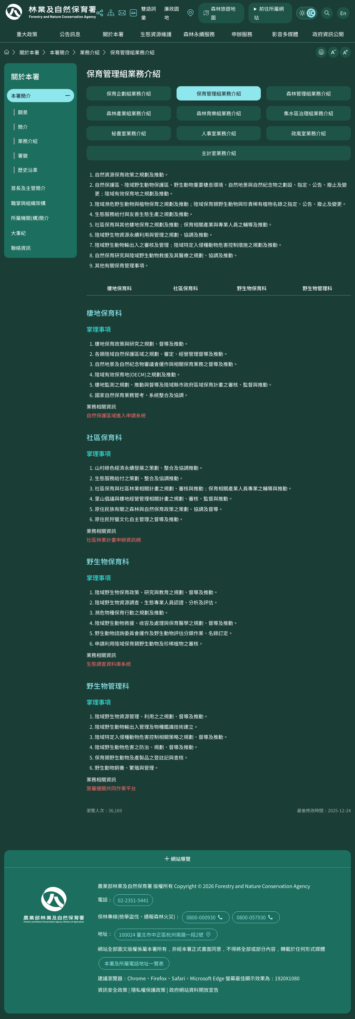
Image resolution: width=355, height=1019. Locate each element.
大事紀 (18, 232)
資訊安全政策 (112, 989)
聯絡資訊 (21, 247)
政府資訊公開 (328, 34)
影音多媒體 (285, 34)
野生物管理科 (318, 288)
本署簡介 (59, 52)
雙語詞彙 (148, 13)
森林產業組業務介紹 (129, 113)
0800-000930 (205, 917)
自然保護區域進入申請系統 (116, 415)
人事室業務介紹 (219, 133)
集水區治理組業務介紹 (308, 113)
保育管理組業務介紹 (132, 52)
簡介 (23, 126)
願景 (23, 112)
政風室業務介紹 (308, 133)
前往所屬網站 (269, 13)
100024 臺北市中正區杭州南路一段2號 (166, 934)
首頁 (6, 51)
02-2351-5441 (133, 900)
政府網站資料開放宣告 (194, 989)
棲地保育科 (119, 288)
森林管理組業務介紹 (308, 93)
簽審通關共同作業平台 (111, 788)
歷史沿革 (28, 169)
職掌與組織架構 (28, 202)
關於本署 (113, 34)
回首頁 (50, 12)
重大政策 (26, 34)
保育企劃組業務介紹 (129, 93)
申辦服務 (241, 34)
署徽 (23, 155)
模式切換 (306, 13)
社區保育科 (185, 288)
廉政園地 (171, 13)
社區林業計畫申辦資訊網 (113, 539)
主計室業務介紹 (219, 153)
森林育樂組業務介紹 (219, 113)
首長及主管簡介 (28, 187)
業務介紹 (90, 52)
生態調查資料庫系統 (108, 663)
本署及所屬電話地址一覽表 (134, 963)
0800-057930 (256, 917)
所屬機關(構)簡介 (30, 217)
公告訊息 (70, 34)
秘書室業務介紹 (128, 133)
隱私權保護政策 (148, 989)
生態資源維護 (156, 34)
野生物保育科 (252, 288)
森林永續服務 (199, 34)
